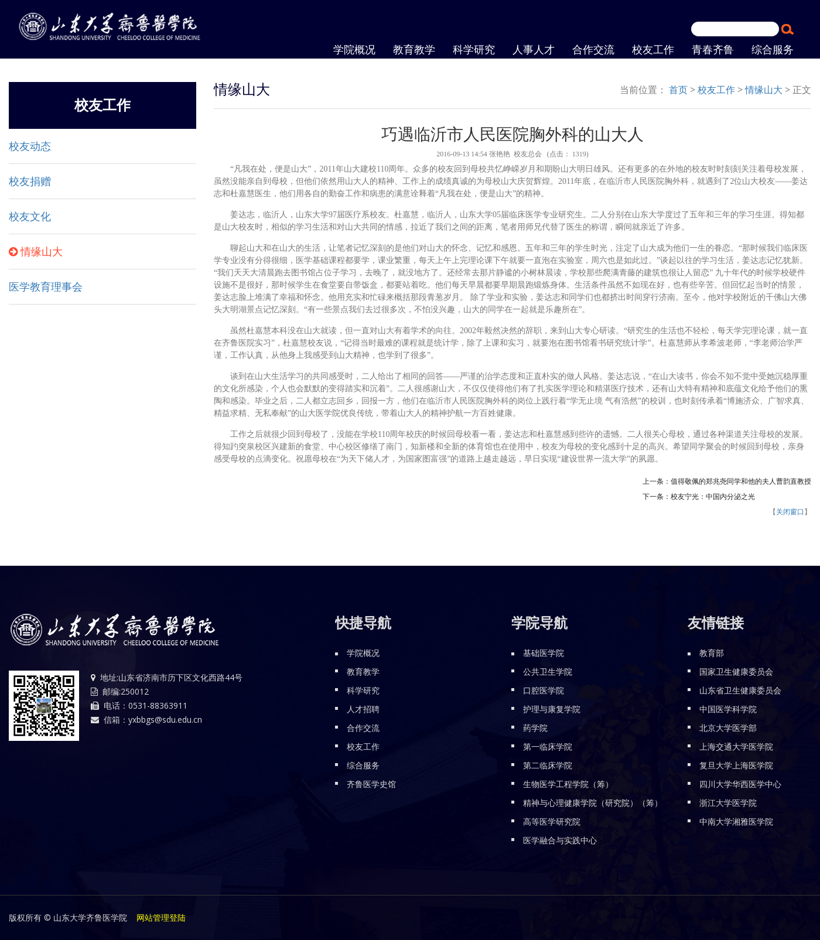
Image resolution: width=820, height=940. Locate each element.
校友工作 (716, 89)
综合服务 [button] (772, 49)
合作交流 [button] (593, 49)
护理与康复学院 (551, 709)
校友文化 (30, 217)
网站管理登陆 (161, 917)
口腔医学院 (543, 690)
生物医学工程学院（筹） (568, 783)
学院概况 (363, 652)
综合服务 (363, 765)
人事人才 (533, 49)
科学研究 (363, 690)
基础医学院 (543, 652)
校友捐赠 (30, 181)
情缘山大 (41, 252)
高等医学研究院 (551, 821)
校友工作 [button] (653, 49)
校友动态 (30, 146)
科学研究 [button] (474, 49)
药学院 (535, 727)
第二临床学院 (547, 765)
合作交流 (363, 727)
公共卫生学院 (547, 671)
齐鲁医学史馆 (371, 783)
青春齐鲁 (713, 49)
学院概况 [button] (354, 49)
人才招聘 (363, 709)
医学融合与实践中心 (560, 840)
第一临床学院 (547, 746)
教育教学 (414, 49)
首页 (678, 89)
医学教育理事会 (46, 287)
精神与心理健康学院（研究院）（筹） (592, 802)
